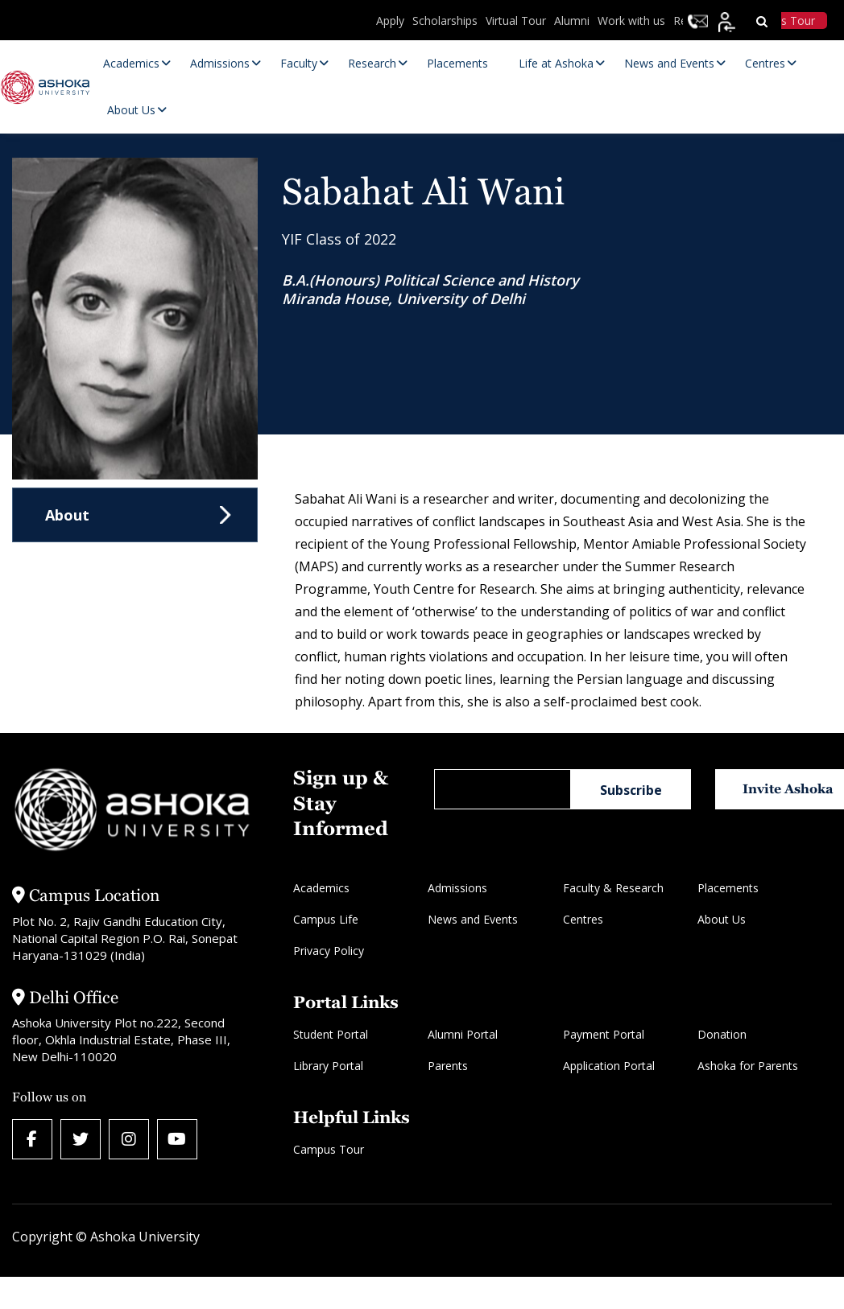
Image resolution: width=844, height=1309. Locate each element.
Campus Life (325, 919)
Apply (390, 20)
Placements (728, 887)
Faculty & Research (613, 887)
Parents (448, 1065)
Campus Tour (328, 1149)
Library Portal (328, 1065)
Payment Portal (603, 1034)
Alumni (572, 20)
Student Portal (330, 1034)
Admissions (457, 887)
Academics (321, 887)
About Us (721, 919)
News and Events (473, 919)
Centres (583, 919)
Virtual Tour (516, 20)
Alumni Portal (463, 1034)
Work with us (631, 20)
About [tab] (67, 515)
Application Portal (609, 1065)
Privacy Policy (328, 950)
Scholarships (445, 20)
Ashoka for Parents (747, 1065)
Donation (722, 1034)
